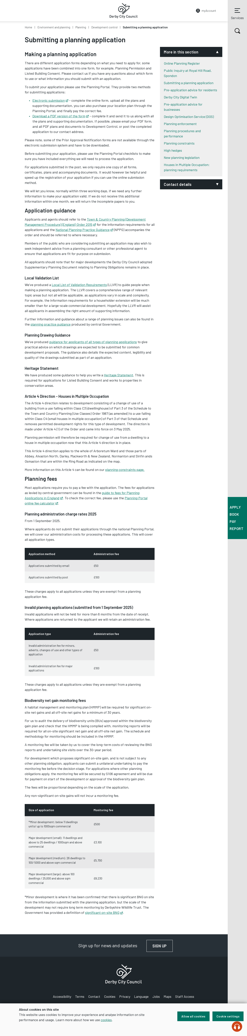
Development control (104, 27)
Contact (94, 996)
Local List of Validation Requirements (79, 285)
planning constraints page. (125, 469)
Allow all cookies (193, 1016)
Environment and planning (53, 27)
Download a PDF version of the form (60, 116)
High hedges (173, 150)
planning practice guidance (50, 324)
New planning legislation (182, 157)
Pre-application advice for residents (190, 90)
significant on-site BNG (104, 912)
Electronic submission (50, 100)
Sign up (162, 946)
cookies (106, 1020)
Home (28, 27)
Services (237, 13)
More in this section (181, 52)
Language (141, 996)
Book (234, 514)
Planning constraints (179, 143)
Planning (80, 27)
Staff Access (184, 996)
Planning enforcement (180, 124)
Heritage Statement (118, 375)
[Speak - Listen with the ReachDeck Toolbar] (237, 1026)
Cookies (109, 996)
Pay (233, 521)
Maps (167, 996)
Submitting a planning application (188, 83)
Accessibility (62, 996)
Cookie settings (228, 1016)
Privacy (124, 996)
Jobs (156, 996)
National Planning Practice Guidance (84, 230)
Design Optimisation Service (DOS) (189, 116)
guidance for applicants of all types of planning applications (93, 342)
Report (236, 528)
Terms (79, 996)
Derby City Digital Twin (180, 97)
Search (234, 31)
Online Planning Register (182, 63)
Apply (235, 507)
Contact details (178, 184)
